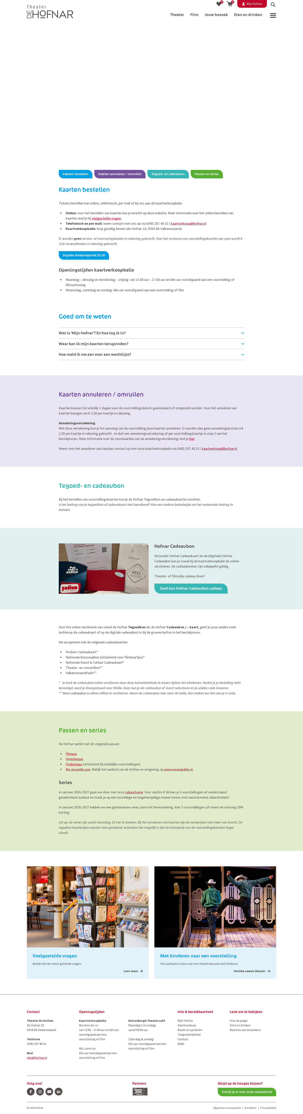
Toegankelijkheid (189, 1035)
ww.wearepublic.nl (180, 769)
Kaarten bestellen (75, 174)
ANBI (181, 1044)
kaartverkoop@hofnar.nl (188, 223)
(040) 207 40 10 (157, 223)
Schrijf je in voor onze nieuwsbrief (247, 1092)
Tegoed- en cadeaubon (168, 174)
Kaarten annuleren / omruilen (119, 174)
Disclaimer (251, 1108)
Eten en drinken (240, 1025)
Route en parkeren (190, 1030)
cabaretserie (134, 792)
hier (191, 438)
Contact (183, 1039)
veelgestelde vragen (106, 218)
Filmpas (71, 753)
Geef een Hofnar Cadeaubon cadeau (192, 588)
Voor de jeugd (238, 1021)
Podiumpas (74, 764)
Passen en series (207, 174)
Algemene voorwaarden (227, 1108)
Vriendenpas (74, 759)
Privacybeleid (268, 1108)
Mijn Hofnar (185, 1021)
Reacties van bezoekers (245, 1030)
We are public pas (78, 769)
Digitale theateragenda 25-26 (84, 255)
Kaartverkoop (187, 1025)
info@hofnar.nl (37, 1058)
